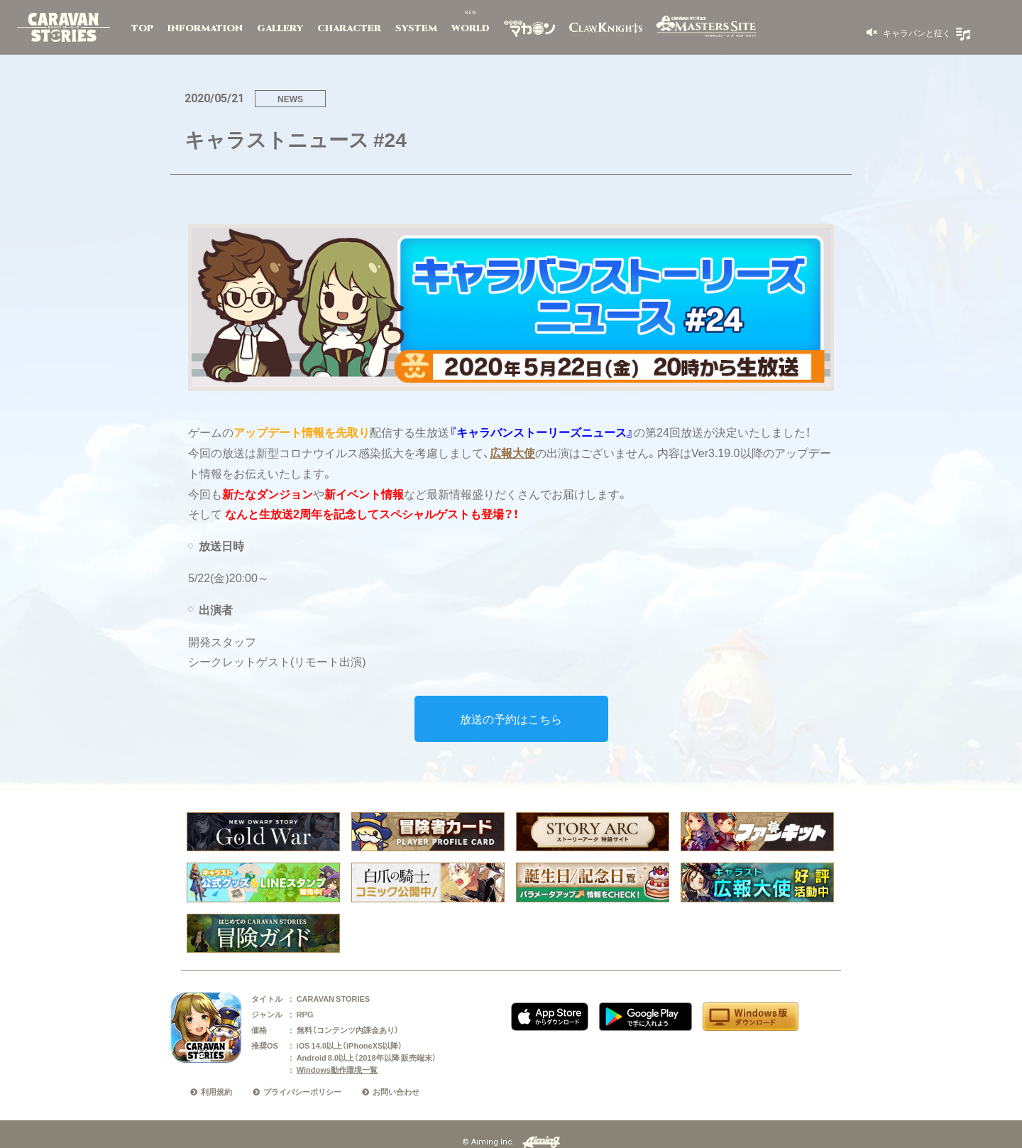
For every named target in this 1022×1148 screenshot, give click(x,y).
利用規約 (216, 1092)
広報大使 (512, 452)
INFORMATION (205, 28)
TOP (142, 28)
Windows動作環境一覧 (337, 1070)
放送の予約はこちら (511, 718)
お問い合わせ (396, 1092)
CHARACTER (349, 28)
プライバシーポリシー (302, 1092)
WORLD (470, 28)
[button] (909, 32)
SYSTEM (416, 28)
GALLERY (280, 28)
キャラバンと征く (916, 32)
